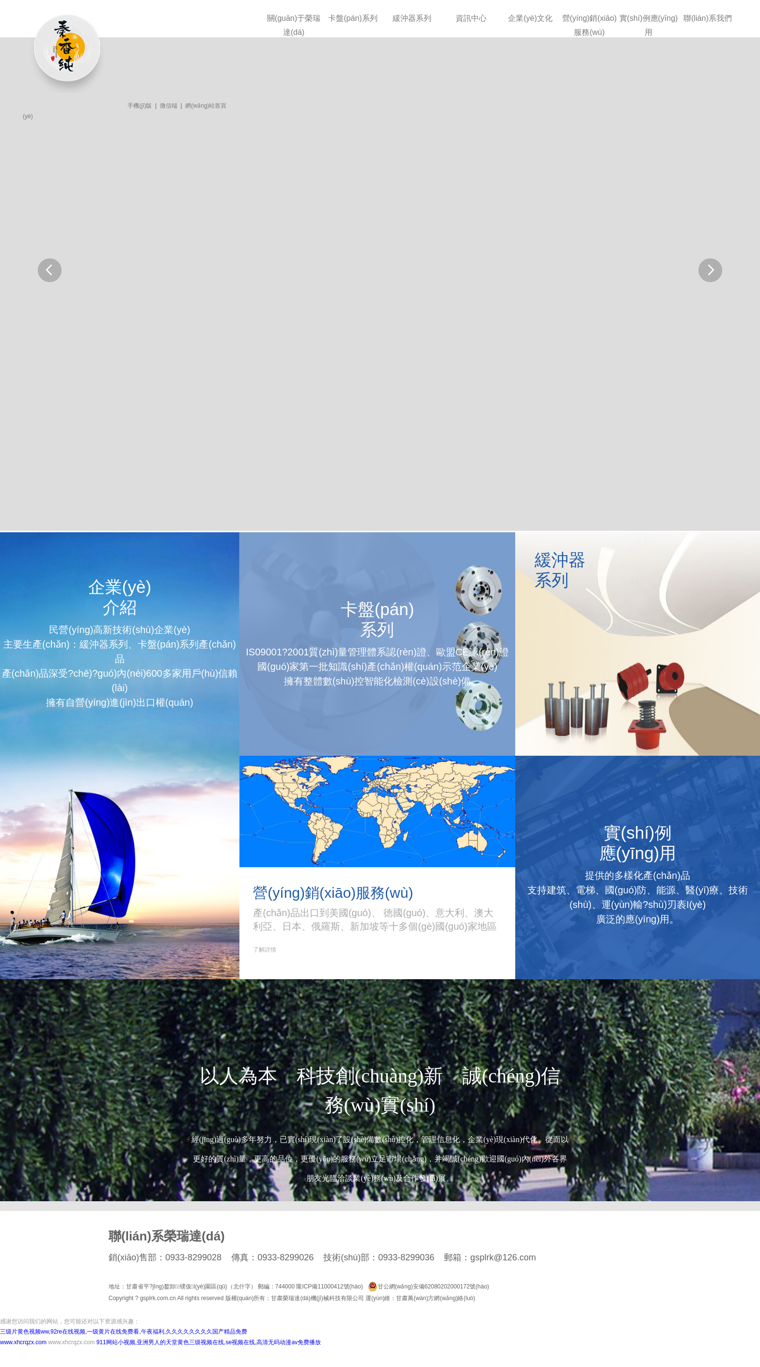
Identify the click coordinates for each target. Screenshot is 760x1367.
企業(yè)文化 (530, 18)
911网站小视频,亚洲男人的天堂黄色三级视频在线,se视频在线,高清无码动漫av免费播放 (208, 1342)
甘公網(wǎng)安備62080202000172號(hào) (428, 1286)
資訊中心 (471, 18)
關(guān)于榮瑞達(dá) (293, 25)
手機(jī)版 (139, 105)
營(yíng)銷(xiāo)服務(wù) (589, 25)
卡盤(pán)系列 (352, 18)
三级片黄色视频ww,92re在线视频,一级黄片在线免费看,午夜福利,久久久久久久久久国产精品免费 (123, 1331)
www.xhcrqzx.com (23, 1342)
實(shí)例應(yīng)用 (648, 25)
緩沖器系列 (412, 18)
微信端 (168, 105)
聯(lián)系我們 (707, 18)
